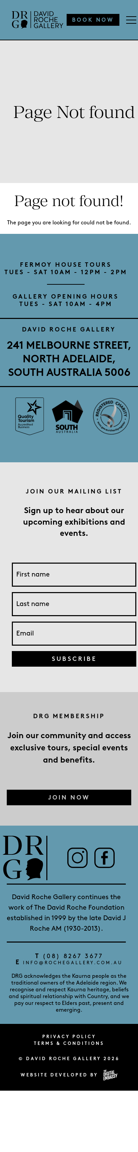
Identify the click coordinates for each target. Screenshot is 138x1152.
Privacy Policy (69, 1036)
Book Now (93, 20)
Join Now (69, 797)
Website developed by (69, 1075)
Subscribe (74, 659)
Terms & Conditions (69, 1043)
